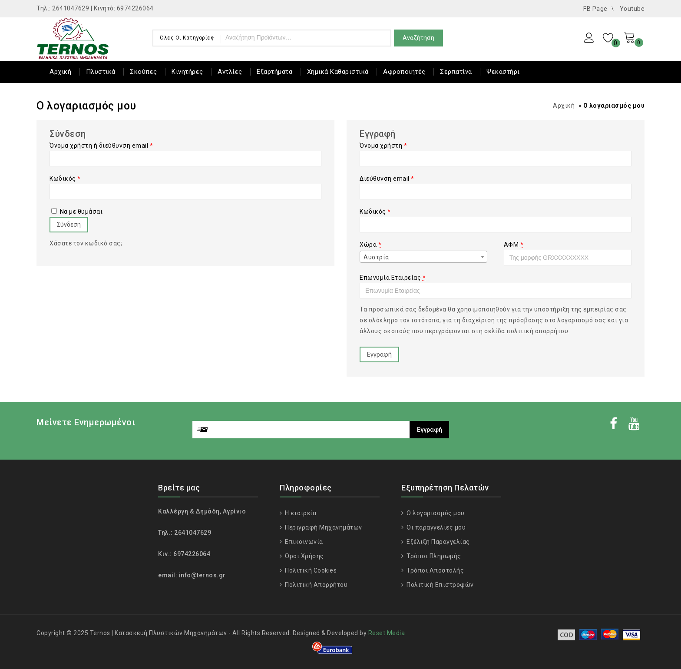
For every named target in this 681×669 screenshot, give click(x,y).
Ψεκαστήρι (503, 72)
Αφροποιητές (404, 72)
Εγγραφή (379, 354)
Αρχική (60, 72)
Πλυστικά (101, 72)
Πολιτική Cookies (310, 570)
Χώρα (370, 244)
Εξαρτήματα (274, 72)
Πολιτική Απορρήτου (316, 584)
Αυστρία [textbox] (376, 257)
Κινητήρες (187, 72)
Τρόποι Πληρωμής (433, 556)
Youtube (632, 8)
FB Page (595, 8)
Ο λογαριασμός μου (435, 513)
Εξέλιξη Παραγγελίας (437, 541)
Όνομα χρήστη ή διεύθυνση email (101, 145)
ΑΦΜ (514, 244)
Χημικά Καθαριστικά (338, 72)
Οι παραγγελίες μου (435, 527)
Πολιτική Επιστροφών (439, 584)
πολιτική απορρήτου (537, 331)
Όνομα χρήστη (383, 145)
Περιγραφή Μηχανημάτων (323, 527)
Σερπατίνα (456, 72)
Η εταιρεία (300, 513)
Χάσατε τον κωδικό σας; (86, 243)
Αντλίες (230, 72)
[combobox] (423, 257)
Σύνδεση (69, 224)
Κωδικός (65, 178)
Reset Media (386, 632)
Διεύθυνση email (387, 178)
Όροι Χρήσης (304, 556)
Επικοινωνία (303, 541)
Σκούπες (143, 72)
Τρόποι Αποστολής (434, 570)
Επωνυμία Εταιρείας (393, 277)
